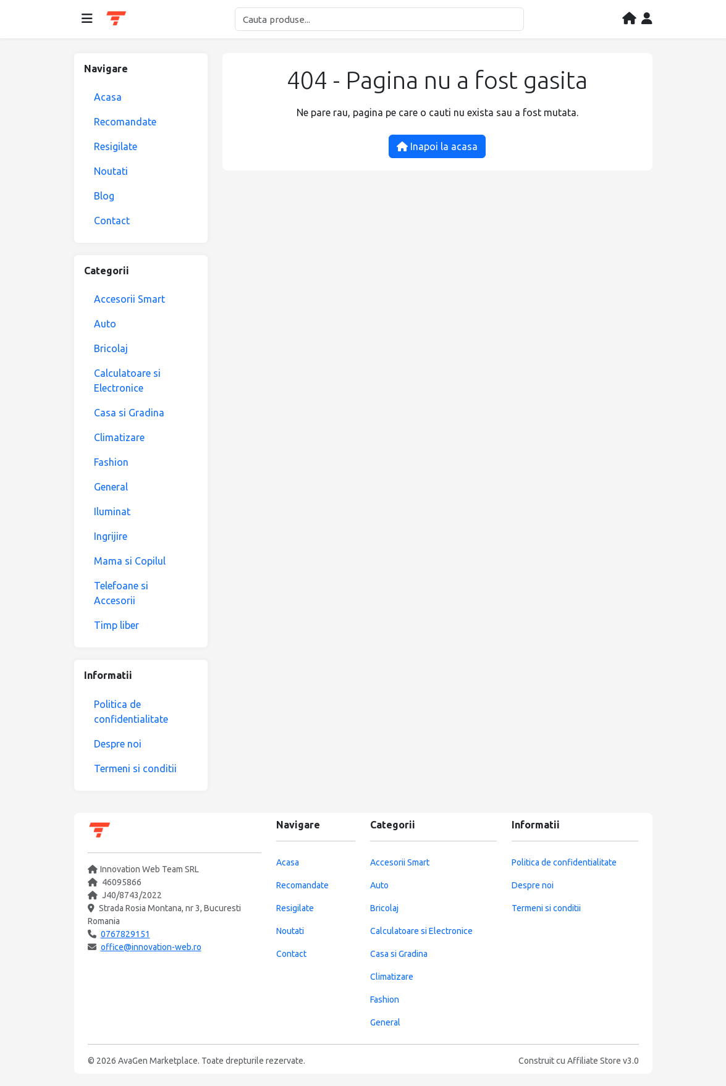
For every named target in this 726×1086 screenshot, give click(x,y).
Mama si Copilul (130, 560)
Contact (112, 220)
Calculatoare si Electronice (127, 381)
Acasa (108, 97)
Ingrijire (110, 536)
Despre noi (117, 743)
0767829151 (125, 934)
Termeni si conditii (135, 768)
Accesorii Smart (129, 299)
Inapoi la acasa (437, 146)
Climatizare (119, 437)
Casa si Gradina (129, 412)
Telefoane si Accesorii (121, 593)
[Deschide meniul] (87, 19)
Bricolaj (111, 348)
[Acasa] (629, 19)
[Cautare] (379, 19)
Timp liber (116, 625)
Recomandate (125, 121)
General (111, 486)
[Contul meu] (646, 19)
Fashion (111, 462)
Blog (104, 195)
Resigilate (115, 146)
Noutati (111, 171)
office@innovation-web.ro (151, 947)
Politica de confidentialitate (131, 712)
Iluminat (112, 511)
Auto (105, 323)
